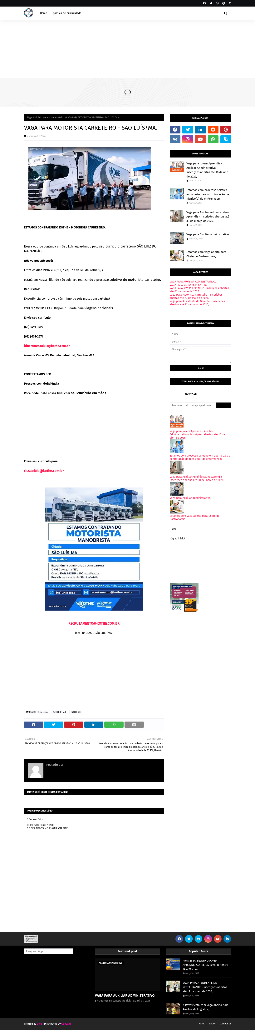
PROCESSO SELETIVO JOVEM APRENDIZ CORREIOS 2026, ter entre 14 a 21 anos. (205, 965)
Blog (39, 1023)
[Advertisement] (127, 49)
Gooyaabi (66, 1023)
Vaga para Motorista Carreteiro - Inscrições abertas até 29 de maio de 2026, (196, 296)
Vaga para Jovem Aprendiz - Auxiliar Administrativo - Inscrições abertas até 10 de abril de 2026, (207, 170)
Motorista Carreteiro (53, 117)
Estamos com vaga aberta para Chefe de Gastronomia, (206, 254)
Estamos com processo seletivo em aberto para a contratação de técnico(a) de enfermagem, (207, 194)
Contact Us (225, 1023)
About (212, 1023)
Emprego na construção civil (83, 765)
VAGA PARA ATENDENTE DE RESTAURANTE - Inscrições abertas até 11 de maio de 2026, (205, 987)
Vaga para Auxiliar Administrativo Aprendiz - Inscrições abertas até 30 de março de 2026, (207, 217)
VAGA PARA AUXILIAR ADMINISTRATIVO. (193, 281)
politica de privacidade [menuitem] (67, 13)
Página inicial (34, 117)
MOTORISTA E (59, 712)
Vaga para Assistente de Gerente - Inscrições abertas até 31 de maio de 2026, (197, 303)
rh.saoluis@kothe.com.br (44, 471)
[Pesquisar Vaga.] (48, 951)
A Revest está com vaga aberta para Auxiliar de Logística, (205, 1007)
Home (173, 529)
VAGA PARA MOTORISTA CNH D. (188, 285)
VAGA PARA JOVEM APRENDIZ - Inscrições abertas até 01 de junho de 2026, (199, 290)
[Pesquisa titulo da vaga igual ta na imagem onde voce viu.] (193, 405)
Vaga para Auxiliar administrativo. (208, 234)
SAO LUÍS (76, 712)
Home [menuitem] (43, 13)
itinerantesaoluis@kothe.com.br (47, 346)
